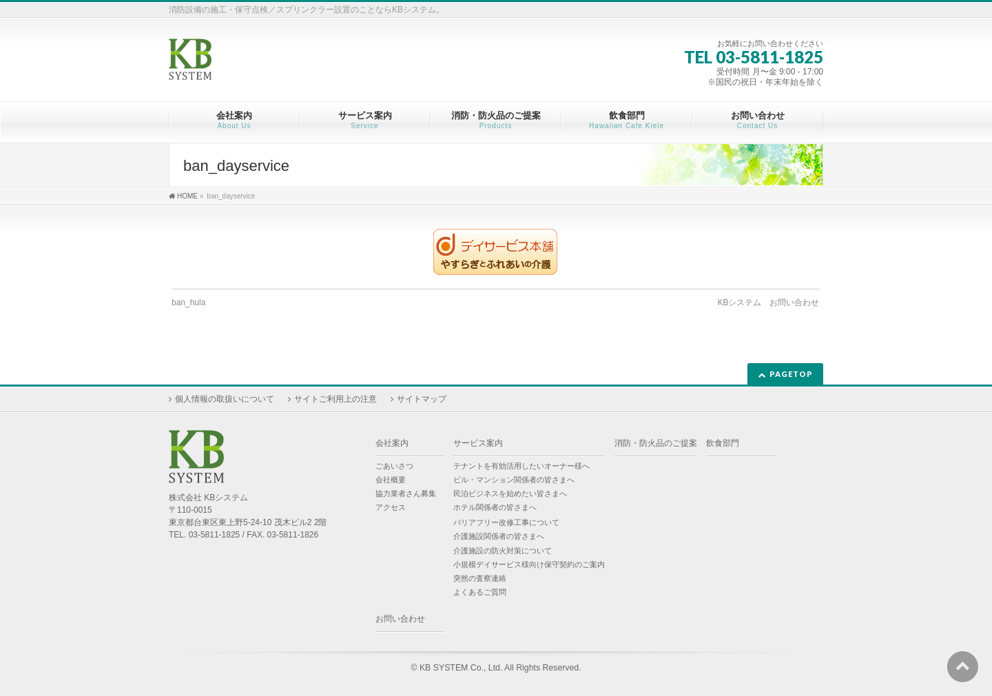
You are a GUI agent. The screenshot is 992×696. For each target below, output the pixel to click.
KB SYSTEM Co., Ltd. (461, 668)
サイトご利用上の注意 (335, 399)
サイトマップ (421, 399)
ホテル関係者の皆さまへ (495, 507)
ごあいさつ (394, 466)
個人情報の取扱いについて (224, 399)
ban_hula (188, 302)
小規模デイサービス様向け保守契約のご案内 (529, 564)
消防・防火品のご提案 (655, 443)
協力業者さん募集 (405, 493)
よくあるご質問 (479, 592)
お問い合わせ (400, 619)
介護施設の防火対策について (502, 550)
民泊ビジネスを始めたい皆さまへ (510, 493)
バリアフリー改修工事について (506, 522)
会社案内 (392, 443)
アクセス (390, 507)
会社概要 (390, 479)
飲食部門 (722, 443)
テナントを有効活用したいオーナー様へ (521, 466)
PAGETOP (791, 373)
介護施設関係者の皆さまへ (498, 536)
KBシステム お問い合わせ (768, 302)
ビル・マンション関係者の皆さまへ (514, 479)
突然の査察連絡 (479, 578)
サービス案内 (478, 443)
